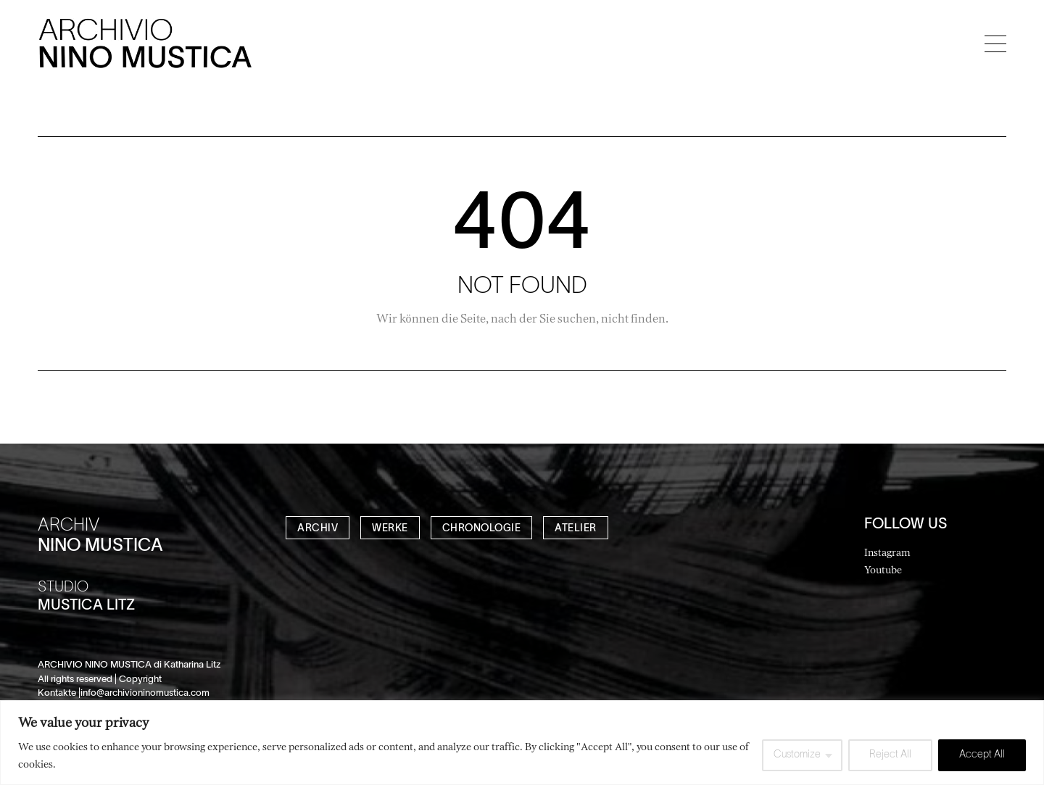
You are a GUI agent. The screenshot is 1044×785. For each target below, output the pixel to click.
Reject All (890, 755)
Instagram (887, 552)
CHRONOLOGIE (481, 528)
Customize (797, 755)
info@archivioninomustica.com (145, 693)
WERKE (390, 528)
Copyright (140, 680)
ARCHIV (317, 528)
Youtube (883, 569)
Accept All (982, 755)
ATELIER (576, 528)
